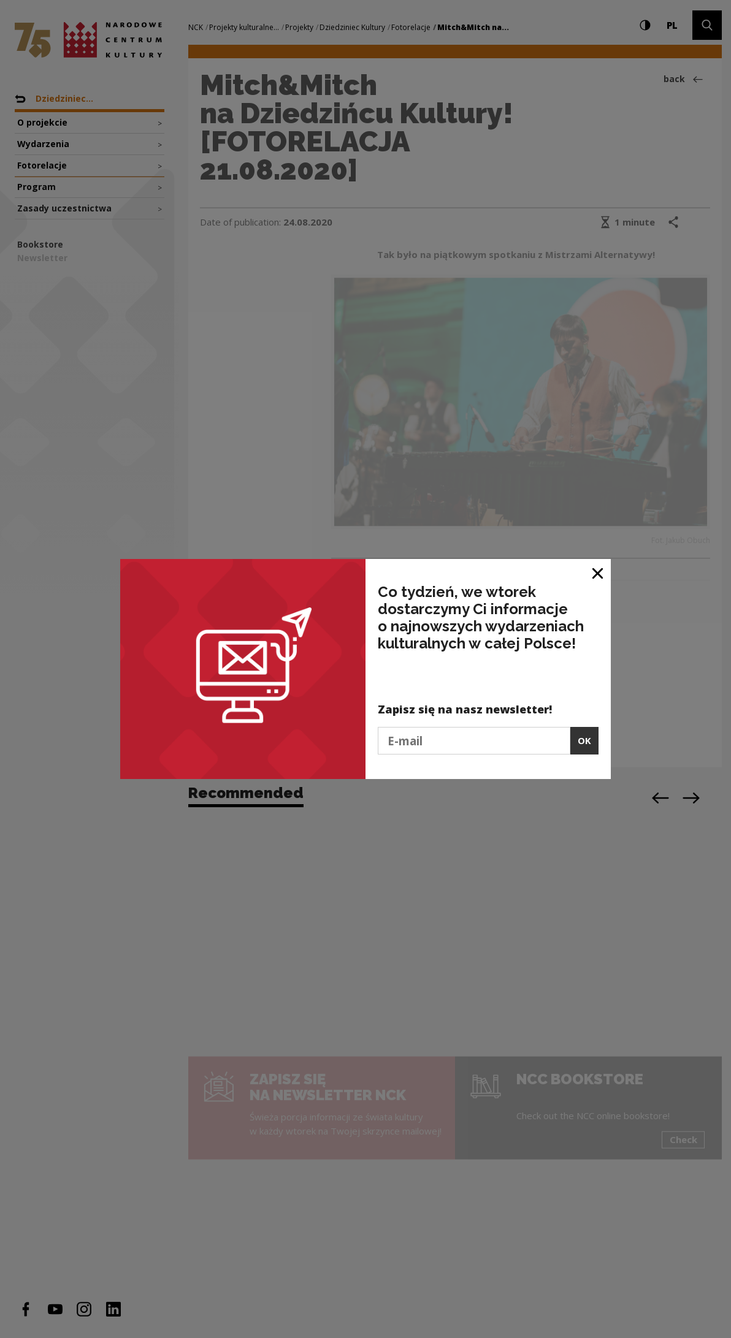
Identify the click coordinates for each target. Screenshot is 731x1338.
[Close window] (598, 573)
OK (584, 740)
